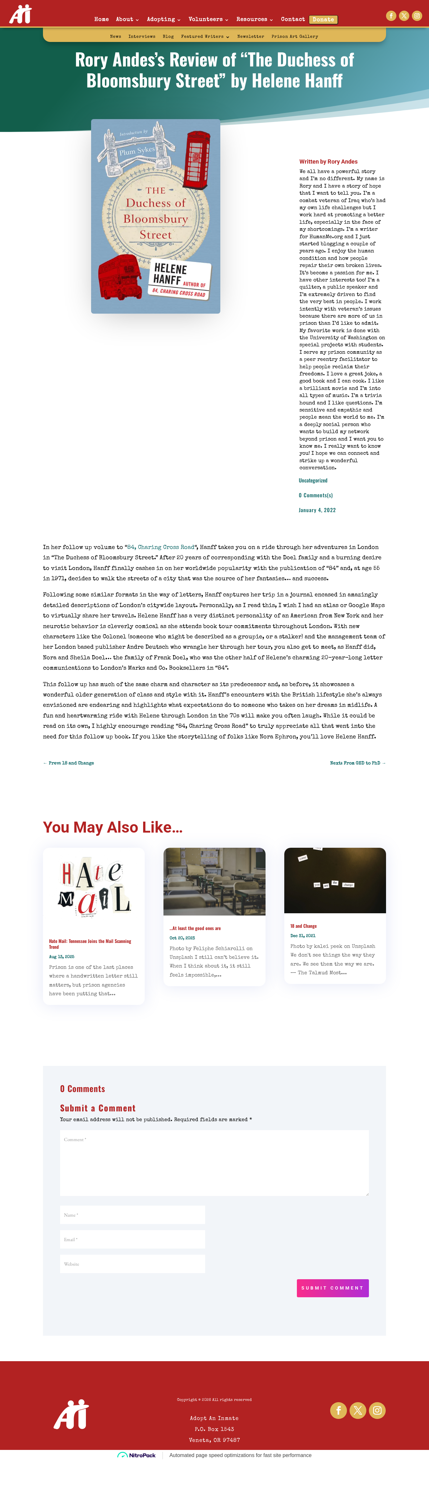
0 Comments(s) (316, 495)
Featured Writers (202, 37)
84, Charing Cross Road (160, 548)
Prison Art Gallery (295, 37)
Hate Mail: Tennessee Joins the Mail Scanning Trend (90, 943)
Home (101, 20)
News (115, 37)
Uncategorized (313, 480)
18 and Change (303, 925)
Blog (168, 37)
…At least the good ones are (195, 928)
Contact (293, 20)
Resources (251, 20)
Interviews (142, 37)
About (124, 20)
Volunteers (206, 20)
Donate (323, 20)
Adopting (161, 20)
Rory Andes (343, 161)
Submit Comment (332, 1288)
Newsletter (251, 37)
